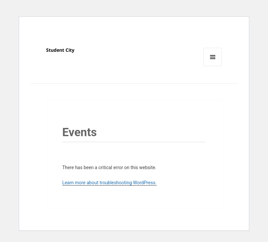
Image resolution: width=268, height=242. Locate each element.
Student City (60, 50)
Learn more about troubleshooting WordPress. (109, 182)
